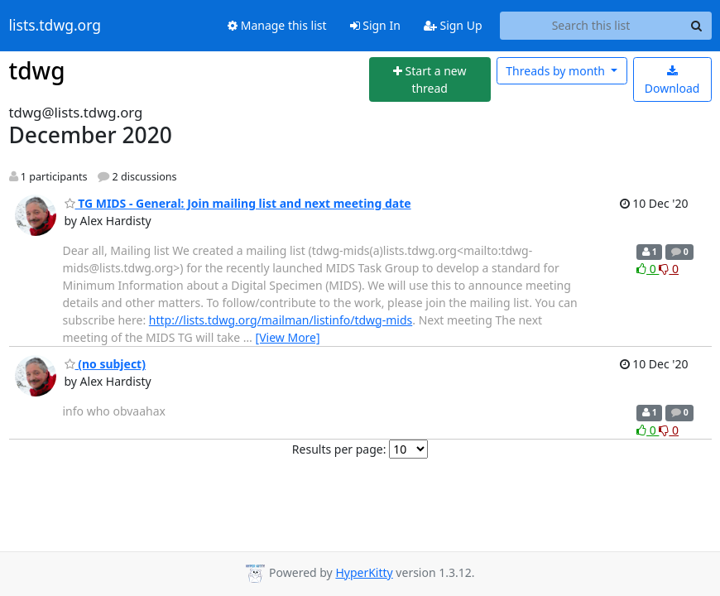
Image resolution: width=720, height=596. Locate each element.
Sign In (375, 25)
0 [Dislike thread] (669, 268)
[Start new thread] (430, 80)
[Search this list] (591, 26)
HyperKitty (363, 572)
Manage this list (277, 25)
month (556, 71)
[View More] (288, 337)
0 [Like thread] (647, 268)
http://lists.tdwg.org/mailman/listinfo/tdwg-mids (280, 320)
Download (672, 80)
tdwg (37, 70)
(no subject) (105, 364)
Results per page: (339, 449)
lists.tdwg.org (55, 26)
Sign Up (453, 25)
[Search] (697, 26)
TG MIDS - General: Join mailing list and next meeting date (238, 203)
